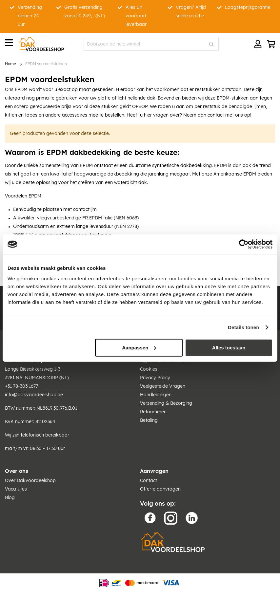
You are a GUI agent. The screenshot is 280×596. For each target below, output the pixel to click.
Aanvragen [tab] (154, 471)
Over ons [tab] (16, 471)
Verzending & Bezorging (166, 403)
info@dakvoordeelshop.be (34, 395)
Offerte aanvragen (160, 489)
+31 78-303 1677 (21, 386)
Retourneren (153, 412)
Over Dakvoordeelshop (30, 480)
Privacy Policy (155, 378)
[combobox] (151, 44)
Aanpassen (139, 347)
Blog (10, 497)
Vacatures (16, 489)
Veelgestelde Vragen (162, 386)
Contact (148, 480)
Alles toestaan (229, 347)
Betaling (149, 420)
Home (10, 64)
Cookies (148, 369)
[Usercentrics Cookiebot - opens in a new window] (243, 244)
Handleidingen (155, 395)
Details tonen (243, 327)
